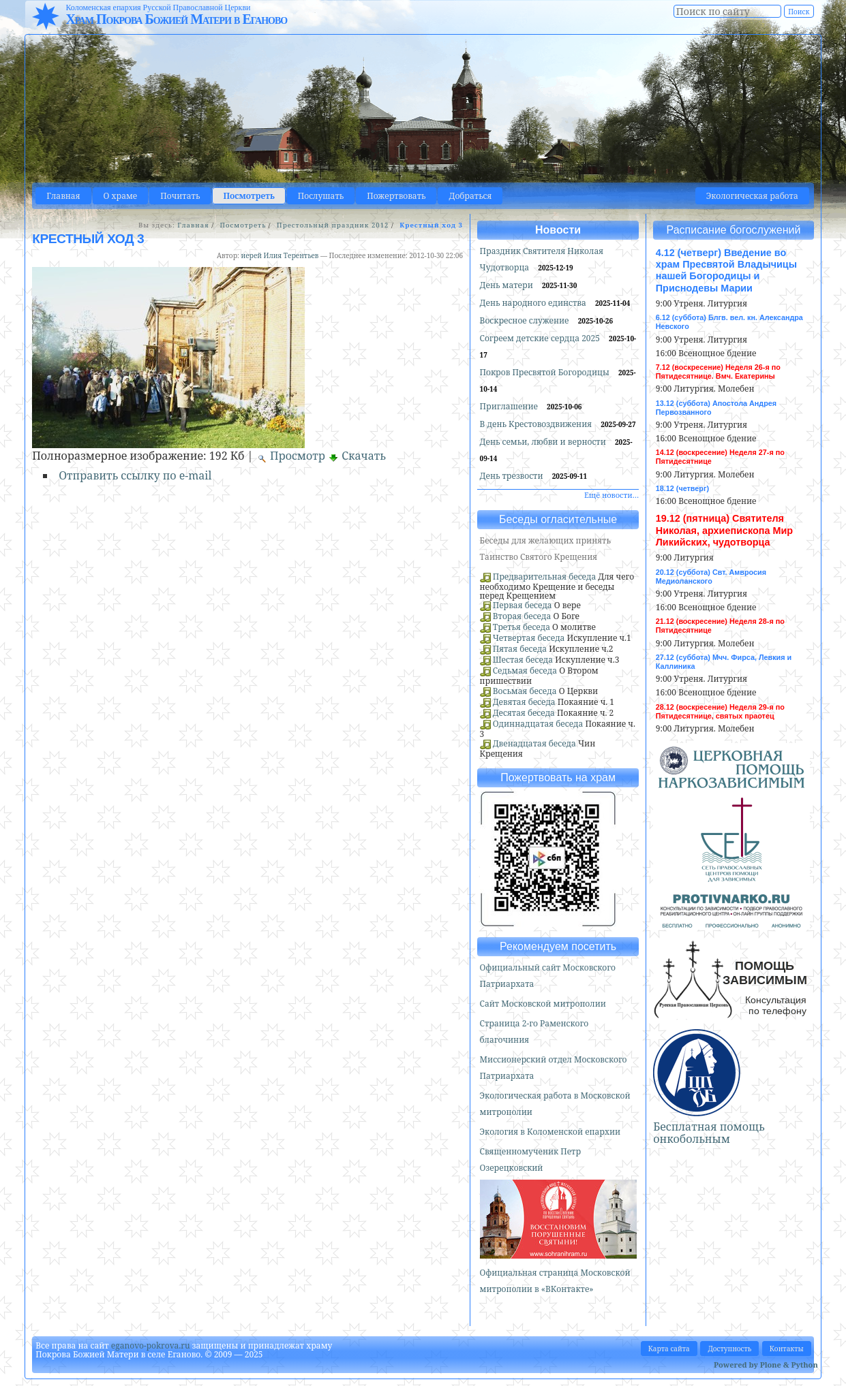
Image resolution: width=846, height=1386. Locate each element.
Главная (63, 196)
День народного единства (534, 303)
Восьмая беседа (525, 691)
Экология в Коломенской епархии (550, 1131)
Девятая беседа (524, 702)
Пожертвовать (396, 196)
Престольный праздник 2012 (333, 225)
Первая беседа (522, 605)
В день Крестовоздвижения (537, 424)
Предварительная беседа (544, 576)
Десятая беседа (524, 713)
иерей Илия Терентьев (279, 255)
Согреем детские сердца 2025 (541, 338)
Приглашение (510, 406)
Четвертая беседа (529, 638)
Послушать (321, 196)
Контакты (787, 1348)
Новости (558, 230)
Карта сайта (669, 1348)
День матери (507, 285)
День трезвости (512, 476)
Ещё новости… (611, 495)
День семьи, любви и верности (544, 441)
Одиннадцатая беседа (538, 723)
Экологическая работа (752, 196)
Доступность (729, 1348)
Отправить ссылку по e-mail (135, 475)
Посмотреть (248, 196)
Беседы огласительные (558, 519)
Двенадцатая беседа (534, 743)
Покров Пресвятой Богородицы (545, 372)
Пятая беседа (520, 649)
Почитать (180, 196)
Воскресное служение (525, 320)
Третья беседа (521, 627)
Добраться (470, 196)
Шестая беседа (523, 659)
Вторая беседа (522, 616)
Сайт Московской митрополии (543, 1003)
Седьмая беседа (525, 670)
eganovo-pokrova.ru (150, 1345)
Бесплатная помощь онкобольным (709, 1132)
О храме (121, 196)
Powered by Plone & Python (766, 1364)
